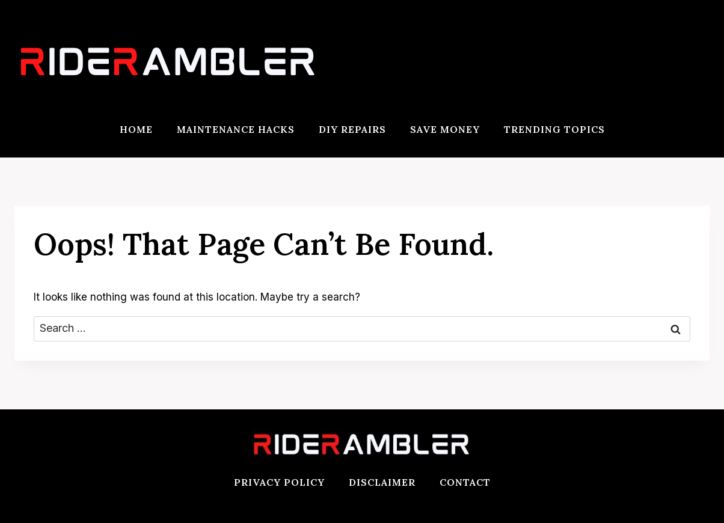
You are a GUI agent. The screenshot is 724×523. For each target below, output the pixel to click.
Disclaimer (382, 482)
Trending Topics (554, 129)
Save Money (445, 129)
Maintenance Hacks (236, 129)
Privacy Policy (279, 482)
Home (136, 129)
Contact (465, 482)
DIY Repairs (352, 129)
